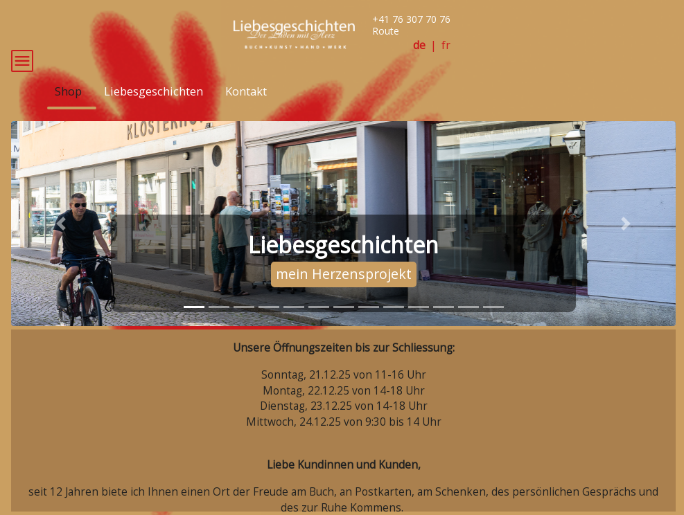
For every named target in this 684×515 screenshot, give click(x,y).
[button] (61, 244)
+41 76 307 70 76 (411, 19)
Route (385, 30)
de (419, 45)
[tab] (194, 328)
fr (445, 45)
